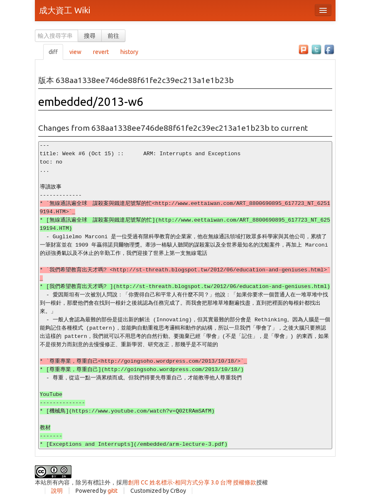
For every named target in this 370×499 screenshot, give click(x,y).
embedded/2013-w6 (90, 101)
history (129, 52)
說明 (57, 490)
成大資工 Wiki (64, 10)
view (75, 52)
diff (53, 52)
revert (101, 52)
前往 (113, 35)
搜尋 (90, 35)
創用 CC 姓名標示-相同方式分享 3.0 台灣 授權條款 (192, 482)
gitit (113, 490)
